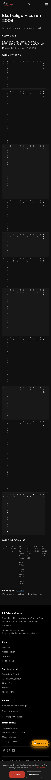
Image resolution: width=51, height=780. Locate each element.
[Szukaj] (28, 4)
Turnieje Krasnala (10, 728)
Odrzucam (34, 774)
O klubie (6, 647)
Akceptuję (16, 774)
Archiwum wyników (11, 678)
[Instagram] (8, 750)
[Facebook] (3, 750)
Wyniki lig (6, 687)
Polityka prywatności (12, 716)
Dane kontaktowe (10, 711)
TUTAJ (20, 590)
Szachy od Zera (9, 741)
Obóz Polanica (9, 737)
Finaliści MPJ (8, 692)
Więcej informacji (37, 768)
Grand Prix (7, 683)
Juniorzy (6, 656)
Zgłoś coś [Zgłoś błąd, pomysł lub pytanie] (40, 743)
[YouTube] (13, 750)
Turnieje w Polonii (10, 674)
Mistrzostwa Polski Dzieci (14, 732)
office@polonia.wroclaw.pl (14, 705)
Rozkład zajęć (9, 660)
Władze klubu (9, 651)
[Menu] (47, 4)
